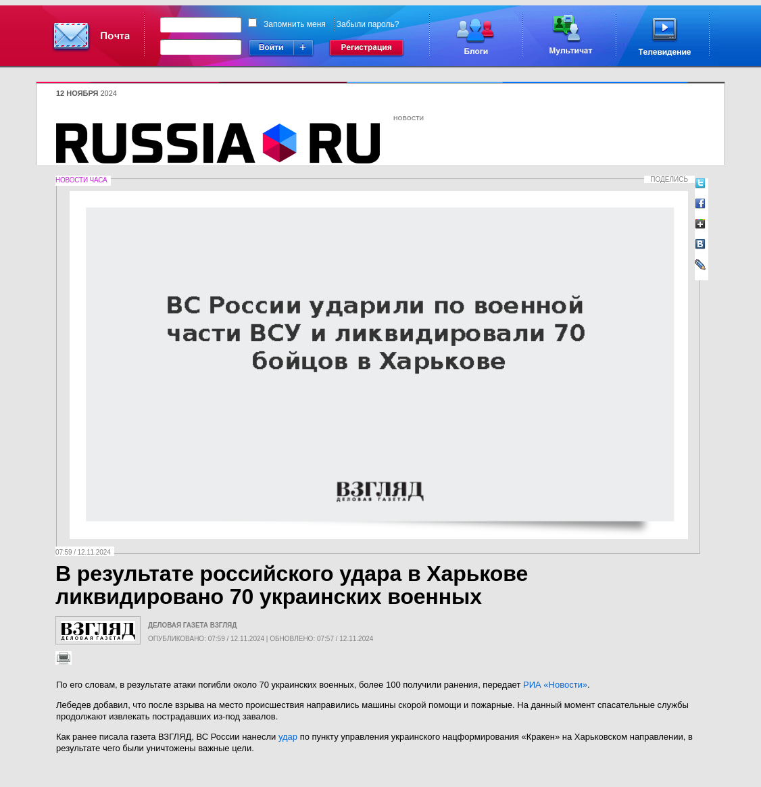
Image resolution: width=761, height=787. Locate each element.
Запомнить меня (295, 24)
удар (287, 737)
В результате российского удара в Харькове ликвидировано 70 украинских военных (291, 585)
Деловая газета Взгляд (192, 625)
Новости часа (81, 180)
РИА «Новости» (555, 685)
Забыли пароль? (368, 24)
